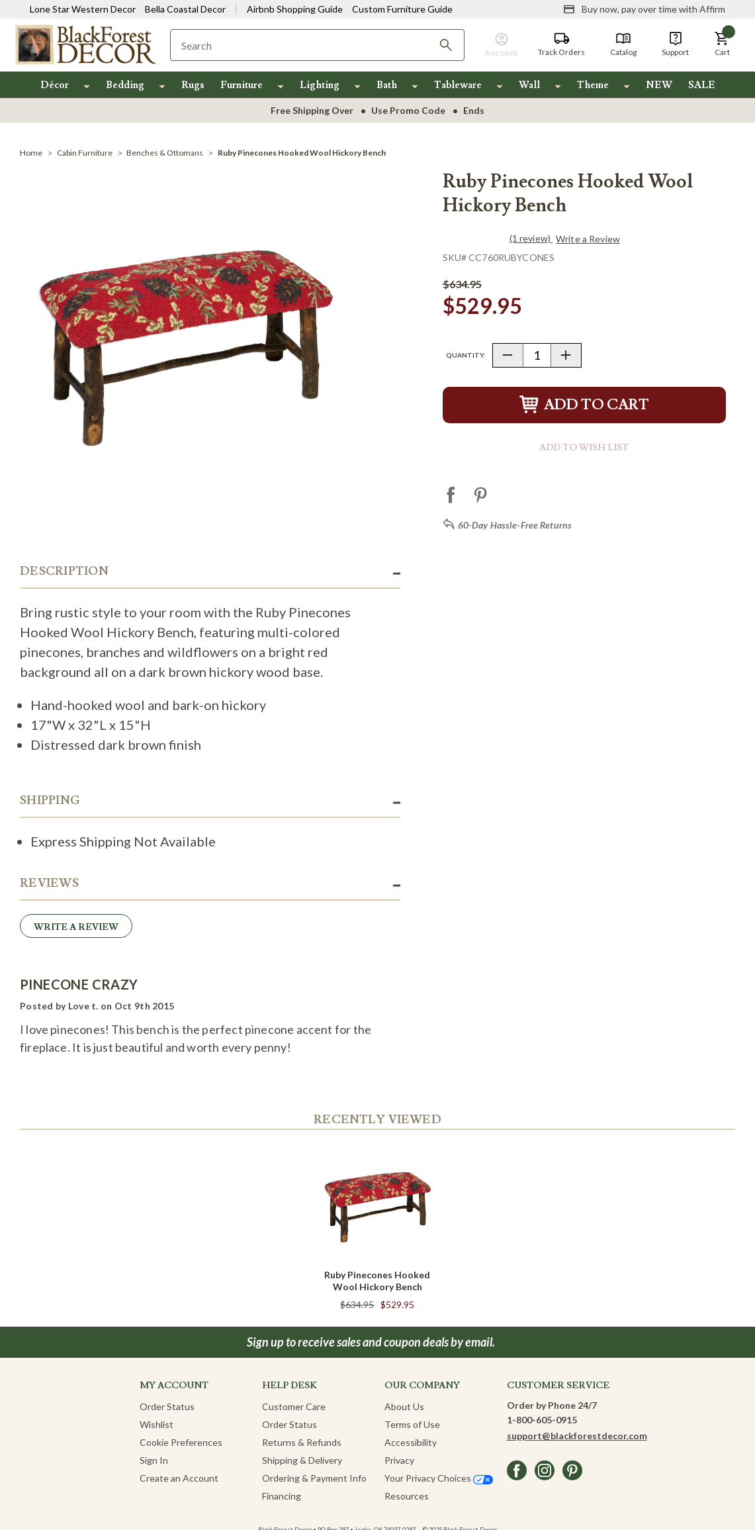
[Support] (675, 44)
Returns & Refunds (301, 1442)
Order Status (167, 1406)
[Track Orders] (561, 44)
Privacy (399, 1460)
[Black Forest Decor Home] (84, 44)
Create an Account (179, 1478)
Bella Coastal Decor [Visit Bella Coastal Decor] (185, 9)
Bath (387, 85)
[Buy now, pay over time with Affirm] (644, 9)
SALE (701, 85)
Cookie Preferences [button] (181, 1442)
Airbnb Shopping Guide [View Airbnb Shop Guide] (295, 9)
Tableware (458, 85)
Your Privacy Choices (438, 1478)
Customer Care (294, 1406)
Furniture (241, 85)
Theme (593, 85)
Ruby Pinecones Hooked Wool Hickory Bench (377, 1280)
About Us (404, 1406)
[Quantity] (537, 355)
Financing (281, 1496)
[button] (722, 44)
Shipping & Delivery (302, 1460)
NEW (659, 85)
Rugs (192, 85)
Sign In (154, 1460)
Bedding (125, 85)
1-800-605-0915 (542, 1419)
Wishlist (156, 1424)
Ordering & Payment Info (314, 1478)
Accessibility (410, 1442)
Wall (529, 85)
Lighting (319, 85)
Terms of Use (412, 1424)
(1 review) (531, 238)
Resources (406, 1496)
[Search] (446, 45)
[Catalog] (623, 44)
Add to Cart (584, 405)
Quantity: (466, 355)
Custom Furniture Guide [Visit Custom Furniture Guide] (402, 9)
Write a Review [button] (588, 239)
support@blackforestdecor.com (577, 1435)
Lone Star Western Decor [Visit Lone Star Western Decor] (83, 9)
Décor (54, 85)
